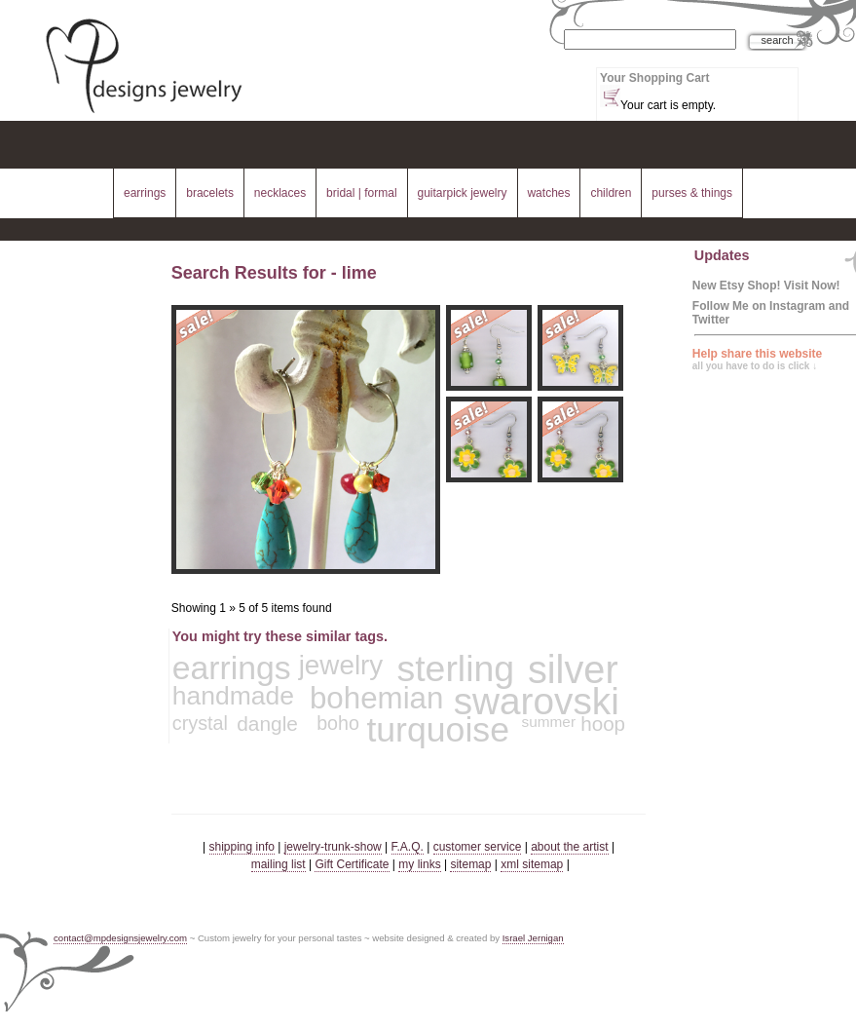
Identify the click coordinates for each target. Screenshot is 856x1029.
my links (419, 864)
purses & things (691, 193)
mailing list (278, 864)
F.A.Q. (407, 847)
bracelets (210, 193)
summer (549, 721)
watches (548, 193)
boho (337, 723)
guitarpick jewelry (462, 193)
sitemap (470, 864)
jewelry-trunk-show (333, 847)
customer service (477, 847)
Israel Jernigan (533, 938)
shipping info (242, 847)
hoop (602, 723)
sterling (455, 668)
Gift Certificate (352, 864)
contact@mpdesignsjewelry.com (120, 938)
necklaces (280, 193)
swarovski (536, 701)
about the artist (569, 847)
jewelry (341, 665)
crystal (200, 723)
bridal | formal (361, 193)
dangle (267, 723)
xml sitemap (532, 864)
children (610, 193)
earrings (145, 193)
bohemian (377, 698)
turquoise (437, 729)
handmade (233, 695)
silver (573, 669)
